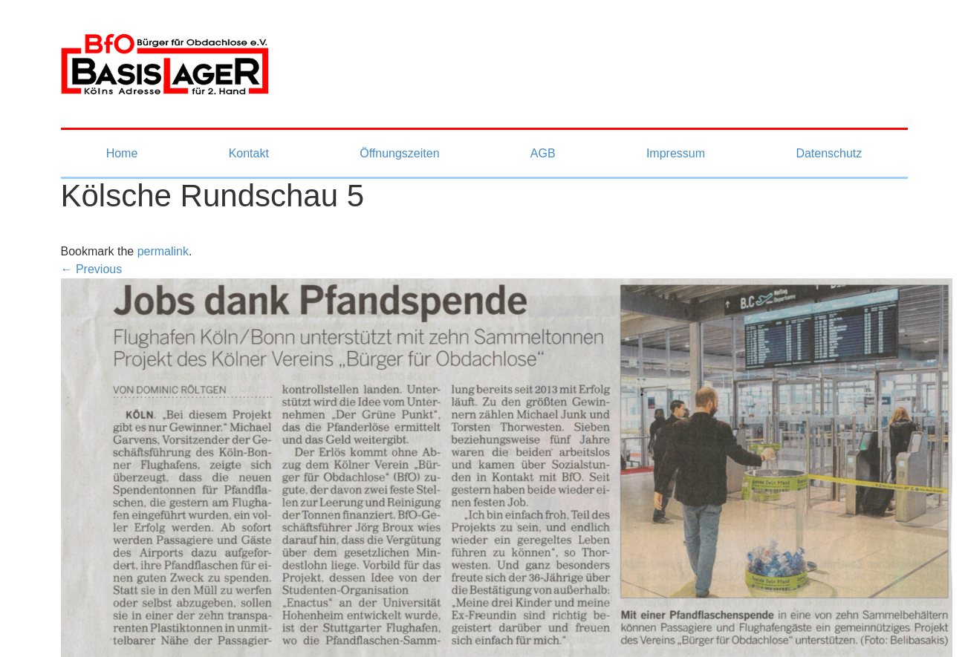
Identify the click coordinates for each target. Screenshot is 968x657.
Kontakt (249, 153)
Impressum (675, 153)
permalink (163, 251)
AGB (543, 153)
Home (122, 153)
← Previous (92, 269)
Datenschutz (829, 153)
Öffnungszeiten (399, 153)
